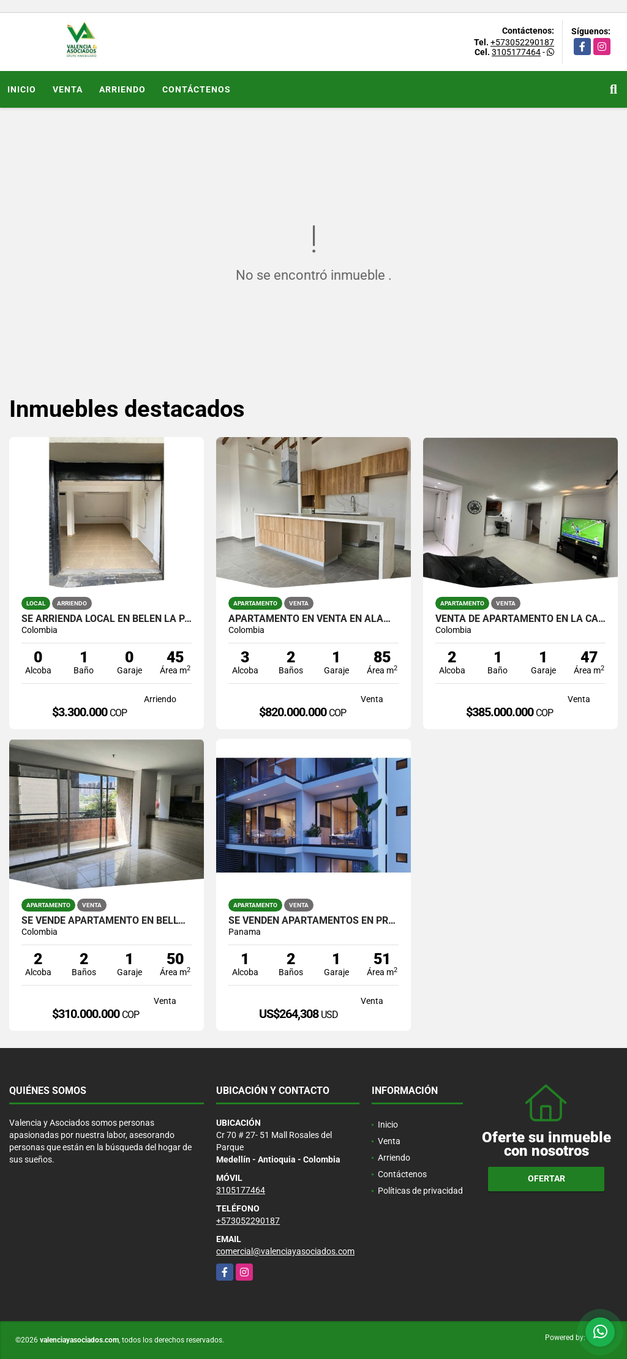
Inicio (21, 89)
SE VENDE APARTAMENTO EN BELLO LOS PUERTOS (106, 921)
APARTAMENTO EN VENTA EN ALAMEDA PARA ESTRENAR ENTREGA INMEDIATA (313, 619)
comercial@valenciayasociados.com (285, 1251)
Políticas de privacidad (420, 1191)
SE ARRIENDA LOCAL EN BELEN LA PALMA (106, 619)
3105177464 (516, 52)
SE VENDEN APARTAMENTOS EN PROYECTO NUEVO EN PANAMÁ (313, 921)
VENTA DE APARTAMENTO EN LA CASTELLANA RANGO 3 (520, 619)
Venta (68, 89)
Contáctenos (196, 89)
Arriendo (122, 89)
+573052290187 (522, 42)
